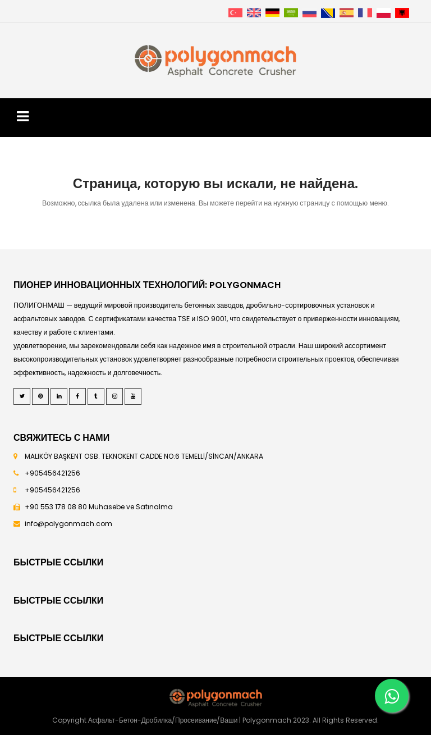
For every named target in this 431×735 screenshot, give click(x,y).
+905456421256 (52, 473)
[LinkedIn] (59, 396)
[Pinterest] (40, 396)
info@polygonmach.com (68, 523)
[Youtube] (133, 396)
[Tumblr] (96, 396)
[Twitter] (21, 396)
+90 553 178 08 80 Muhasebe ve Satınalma (99, 507)
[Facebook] (77, 396)
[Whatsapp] (392, 696)
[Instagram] (114, 396)
